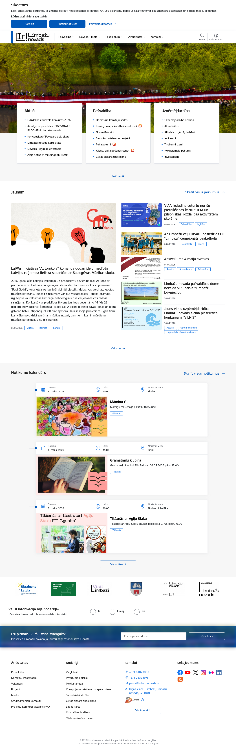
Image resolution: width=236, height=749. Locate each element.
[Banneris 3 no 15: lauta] (99, 588)
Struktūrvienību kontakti (26, 701)
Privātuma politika (77, 678)
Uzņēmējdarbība (188, 327)
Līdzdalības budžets (78, 712)
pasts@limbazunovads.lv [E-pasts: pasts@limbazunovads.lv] (144, 683)
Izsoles (15, 695)
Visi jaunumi (118, 348)
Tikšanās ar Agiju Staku (128, 518)
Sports (201, 244)
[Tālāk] (217, 589)
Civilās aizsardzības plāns (81, 701)
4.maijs (170, 269)
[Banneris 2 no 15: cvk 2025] (63, 588)
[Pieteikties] (207, 636)
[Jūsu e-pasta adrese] (154, 636)
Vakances (17, 683)
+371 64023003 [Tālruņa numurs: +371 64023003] (139, 672)
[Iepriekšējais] (19, 589)
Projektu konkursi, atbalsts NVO (30, 706)
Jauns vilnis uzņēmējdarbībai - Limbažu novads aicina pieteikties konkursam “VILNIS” (190, 313)
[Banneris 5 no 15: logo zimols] (172, 588)
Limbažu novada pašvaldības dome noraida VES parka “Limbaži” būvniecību (191, 288)
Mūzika (30, 328)
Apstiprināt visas (67, 24)
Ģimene (116, 413)
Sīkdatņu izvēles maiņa (79, 718)
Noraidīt (29, 24)
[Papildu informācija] (142, 699)
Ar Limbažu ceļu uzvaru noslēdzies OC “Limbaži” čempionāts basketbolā (194, 236)
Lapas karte (73, 706)
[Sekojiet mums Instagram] (203, 672)
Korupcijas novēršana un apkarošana (88, 689)
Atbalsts (171, 327)
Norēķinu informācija (24, 678)
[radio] (95, 611)
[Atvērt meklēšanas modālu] (202, 37)
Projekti (15, 689)
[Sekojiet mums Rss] (180, 679)
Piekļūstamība (74, 683)
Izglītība (43, 328)
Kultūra (56, 328)
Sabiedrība (186, 224)
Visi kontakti (142, 710)
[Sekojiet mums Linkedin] (219, 672)
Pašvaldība (203, 269)
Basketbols (186, 244)
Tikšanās (117, 471)
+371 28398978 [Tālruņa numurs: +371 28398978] (139, 677)
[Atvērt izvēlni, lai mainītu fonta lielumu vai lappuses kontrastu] (216, 37)
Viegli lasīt (72, 672)
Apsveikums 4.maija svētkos (186, 259)
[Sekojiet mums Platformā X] (195, 672)
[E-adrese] (132, 700)
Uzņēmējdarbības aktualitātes (181, 332)
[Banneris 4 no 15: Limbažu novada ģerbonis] (136, 588)
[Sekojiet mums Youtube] (188, 672)
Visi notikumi (118, 564)
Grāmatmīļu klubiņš (125, 460)
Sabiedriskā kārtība (77, 695)
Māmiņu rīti (119, 402)
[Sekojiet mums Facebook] (180, 672)
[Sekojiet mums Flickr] (211, 672)
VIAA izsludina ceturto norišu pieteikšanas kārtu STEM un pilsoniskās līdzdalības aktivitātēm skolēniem (191, 212)
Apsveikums (186, 269)
